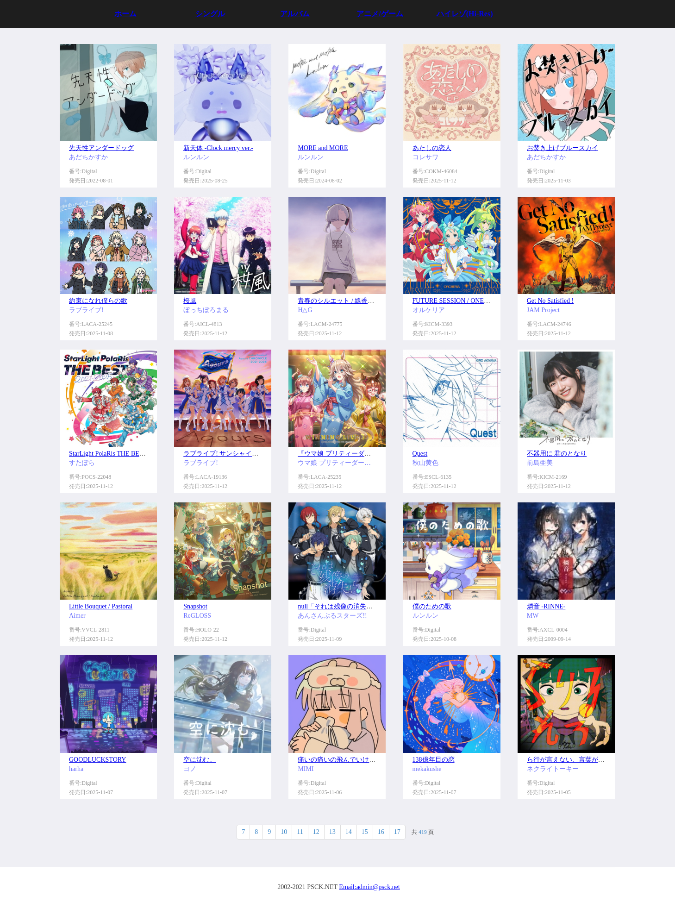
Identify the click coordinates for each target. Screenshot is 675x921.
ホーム (125, 14)
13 (332, 831)
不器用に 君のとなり (557, 453)
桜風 (189, 300)
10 (284, 831)
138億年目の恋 (433, 759)
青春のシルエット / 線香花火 (339, 300)
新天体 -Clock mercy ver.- (218, 147)
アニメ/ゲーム (379, 14)
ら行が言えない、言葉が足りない (575, 759)
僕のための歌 (431, 606)
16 (381, 831)
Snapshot (195, 606)
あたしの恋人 (431, 147)
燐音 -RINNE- (546, 606)
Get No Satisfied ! (550, 300)
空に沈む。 (199, 759)
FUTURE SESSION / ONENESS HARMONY (473, 300)
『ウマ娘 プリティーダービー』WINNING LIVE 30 (371, 453)
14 (348, 831)
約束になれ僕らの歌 (98, 300)
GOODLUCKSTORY (97, 759)
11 (300, 831)
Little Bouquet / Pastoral (100, 606)
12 (316, 831)
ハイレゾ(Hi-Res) (465, 14)
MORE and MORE (323, 147)
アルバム (295, 14)
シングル (210, 14)
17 (397, 831)
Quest (420, 453)
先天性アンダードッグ (101, 147)
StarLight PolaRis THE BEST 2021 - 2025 (124, 453)
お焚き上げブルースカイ (562, 147)
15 (365, 831)
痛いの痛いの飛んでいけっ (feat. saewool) (357, 759)
